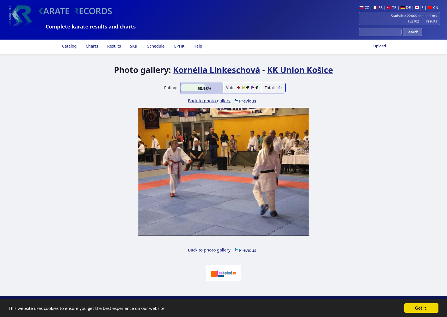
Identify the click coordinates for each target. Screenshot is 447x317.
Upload (379, 45)
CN (433, 7)
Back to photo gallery (209, 100)
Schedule (155, 46)
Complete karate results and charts (91, 26)
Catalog (69, 46)
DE (406, 7)
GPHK (178, 46)
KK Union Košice (300, 69)
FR (378, 7)
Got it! (421, 308)
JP (419, 7)
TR (392, 7)
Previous (245, 101)
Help (197, 46)
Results (113, 46)
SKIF (133, 46)
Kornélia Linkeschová (216, 69)
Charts (91, 46)
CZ (364, 7)
